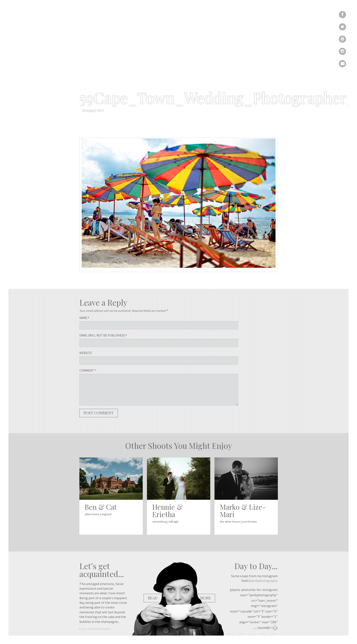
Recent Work (158, 23)
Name (84, 318)
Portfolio (184, 23)
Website (85, 353)
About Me (206, 23)
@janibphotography (263, 580)
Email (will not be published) (103, 335)
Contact (248, 23)
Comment (87, 370)
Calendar (228, 23)
